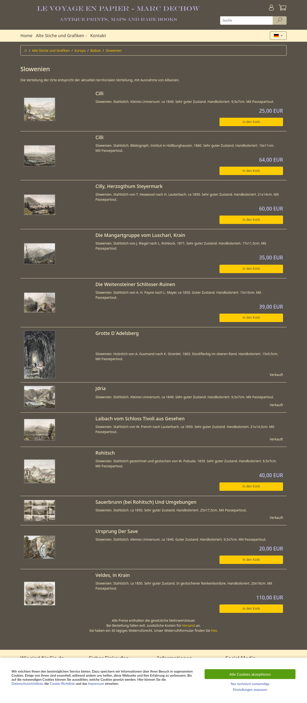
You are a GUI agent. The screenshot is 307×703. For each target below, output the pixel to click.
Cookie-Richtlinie (62, 683)
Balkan (95, 50)
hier (214, 630)
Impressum (96, 683)
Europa (80, 50)
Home (26, 35)
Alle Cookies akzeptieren (250, 674)
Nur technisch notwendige (250, 684)
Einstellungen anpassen (250, 689)
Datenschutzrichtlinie (27, 683)
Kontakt (98, 35)
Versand (188, 625)
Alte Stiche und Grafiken (62, 35)
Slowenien (114, 50)
